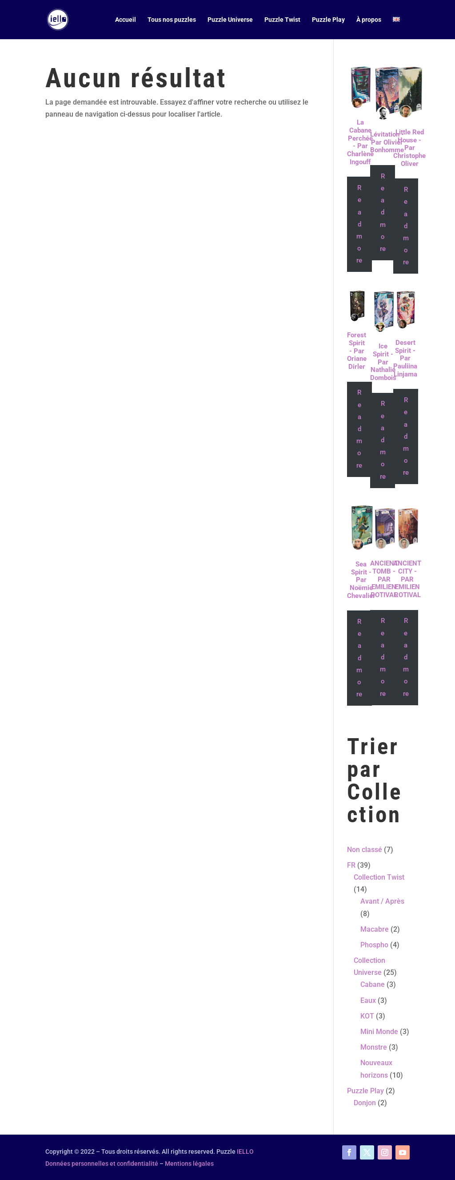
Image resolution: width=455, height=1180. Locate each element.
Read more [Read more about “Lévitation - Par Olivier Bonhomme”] (383, 212)
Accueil (125, 19)
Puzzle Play (328, 19)
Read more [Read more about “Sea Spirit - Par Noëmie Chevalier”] (359, 658)
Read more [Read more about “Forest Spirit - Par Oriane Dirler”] (359, 428)
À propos (368, 19)
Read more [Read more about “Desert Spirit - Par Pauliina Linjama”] (406, 436)
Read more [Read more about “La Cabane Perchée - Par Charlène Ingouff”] (359, 224)
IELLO (245, 1151)
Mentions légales (189, 1163)
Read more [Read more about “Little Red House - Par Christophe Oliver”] (406, 226)
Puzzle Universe (230, 19)
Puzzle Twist (282, 19)
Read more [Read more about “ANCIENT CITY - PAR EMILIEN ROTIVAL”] (406, 657)
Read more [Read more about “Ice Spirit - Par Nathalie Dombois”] (383, 440)
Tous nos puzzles (172, 19)
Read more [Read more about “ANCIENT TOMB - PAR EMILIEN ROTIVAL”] (383, 657)
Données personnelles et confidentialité (101, 1163)
